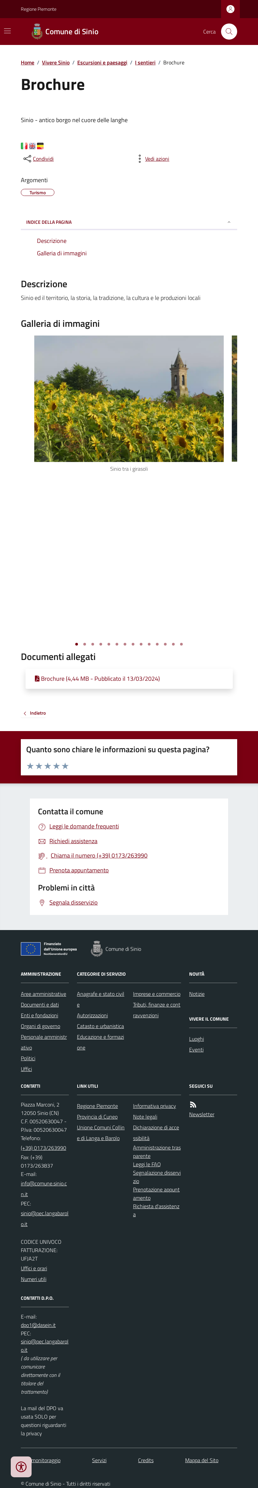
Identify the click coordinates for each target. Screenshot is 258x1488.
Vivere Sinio (56, 62)
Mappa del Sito (201, 1460)
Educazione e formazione (100, 1042)
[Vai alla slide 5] (109, 644)
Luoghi (196, 1039)
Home (27, 62)
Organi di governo (40, 1026)
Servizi (99, 1460)
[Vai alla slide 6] (117, 644)
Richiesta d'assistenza (156, 1210)
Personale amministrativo (44, 1042)
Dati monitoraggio (40, 1460)
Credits (146, 1460)
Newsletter (201, 1114)
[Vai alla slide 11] (157, 644)
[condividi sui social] (38, 158)
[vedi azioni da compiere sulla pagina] (152, 158)
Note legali (145, 1117)
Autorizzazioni (92, 1015)
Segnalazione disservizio (157, 1177)
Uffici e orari (34, 1268)
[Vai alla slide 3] (92, 644)
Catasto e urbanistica (100, 1026)
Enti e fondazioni (39, 1015)
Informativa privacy (154, 1106)
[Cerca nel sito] (226, 31)
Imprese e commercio (156, 994)
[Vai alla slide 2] (84, 644)
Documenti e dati (40, 1004)
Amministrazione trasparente (157, 1151)
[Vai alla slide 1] (76, 644)
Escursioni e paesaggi (102, 62)
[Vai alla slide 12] (165, 644)
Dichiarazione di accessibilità (156, 1132)
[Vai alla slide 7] (125, 644)
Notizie (197, 994)
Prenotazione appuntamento (156, 1193)
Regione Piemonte (38, 8)
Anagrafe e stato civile (100, 999)
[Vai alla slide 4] (100, 644)
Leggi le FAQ (147, 1164)
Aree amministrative (43, 994)
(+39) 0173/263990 (43, 1148)
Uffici (26, 1069)
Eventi (196, 1049)
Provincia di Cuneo (97, 1117)
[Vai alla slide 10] (149, 644)
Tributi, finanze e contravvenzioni (156, 1009)
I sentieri (145, 62)
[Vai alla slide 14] (181, 644)
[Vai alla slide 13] (173, 644)
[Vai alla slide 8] (133, 644)
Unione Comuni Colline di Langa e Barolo (101, 1132)
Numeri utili (33, 1279)
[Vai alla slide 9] (141, 644)
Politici (28, 1058)
